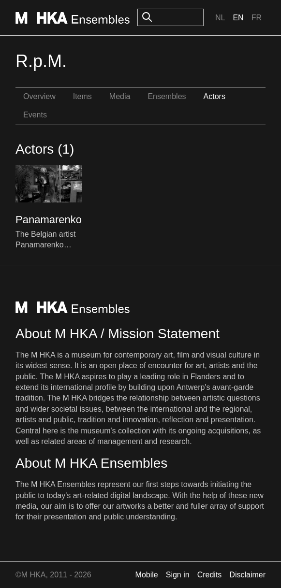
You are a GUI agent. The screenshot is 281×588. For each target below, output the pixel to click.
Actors (214, 96)
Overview (39, 96)
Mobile (146, 575)
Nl (220, 18)
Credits (209, 575)
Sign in (178, 575)
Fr (256, 18)
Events (35, 115)
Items (82, 96)
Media (120, 96)
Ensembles (167, 96)
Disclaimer (247, 575)
